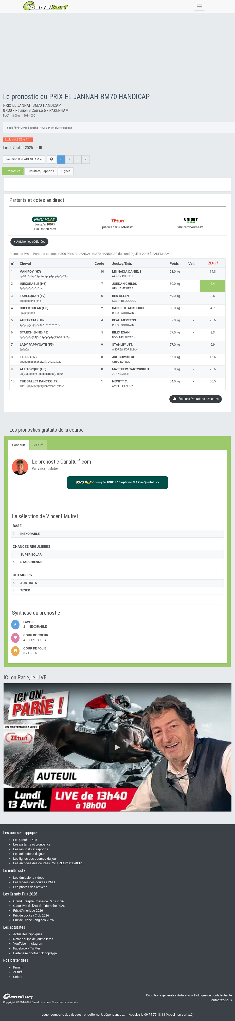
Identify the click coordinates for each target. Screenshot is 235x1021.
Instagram (35, 943)
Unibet (17, 977)
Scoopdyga (49, 953)
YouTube (19, 943)
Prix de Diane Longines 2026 (33, 920)
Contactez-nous (220, 1000)
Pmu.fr (18, 967)
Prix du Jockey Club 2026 (31, 915)
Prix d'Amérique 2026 (28, 910)
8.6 (212, 296)
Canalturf (18, 445)
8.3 (212, 332)
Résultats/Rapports (41, 171)
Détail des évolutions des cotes (196, 399)
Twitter (35, 948)
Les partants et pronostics (32, 844)
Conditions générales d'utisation (169, 995)
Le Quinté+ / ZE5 (25, 840)
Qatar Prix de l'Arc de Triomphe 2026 (39, 906)
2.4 (212, 284)
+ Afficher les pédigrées (29, 241)
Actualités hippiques (27, 934)
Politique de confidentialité (213, 995)
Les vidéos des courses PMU (34, 882)
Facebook (20, 948)
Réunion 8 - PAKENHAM (24, 159)
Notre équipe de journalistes (33, 939)
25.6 (213, 320)
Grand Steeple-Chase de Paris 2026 (38, 901)
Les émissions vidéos (28, 877)
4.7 (212, 308)
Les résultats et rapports (30, 849)
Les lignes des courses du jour (35, 858)
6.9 (212, 344)
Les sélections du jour (29, 854)
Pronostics (13, 171)
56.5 (213, 381)
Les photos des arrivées (30, 887)
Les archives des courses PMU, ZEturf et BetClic (47, 863)
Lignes (65, 171)
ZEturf (38, 445)
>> (117, 482)
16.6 (213, 357)
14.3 (213, 271)
